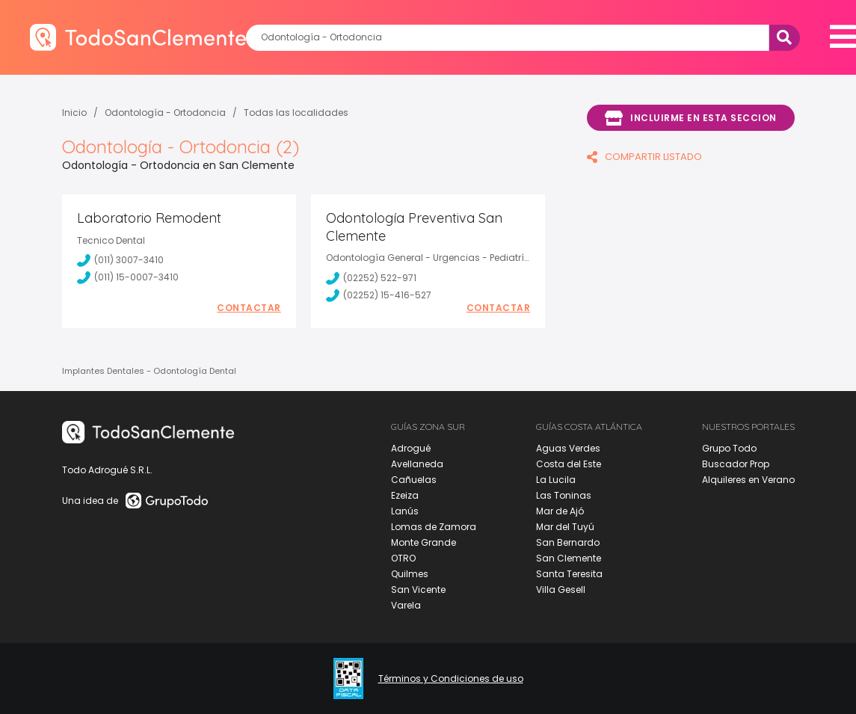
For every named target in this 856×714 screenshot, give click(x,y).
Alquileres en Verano (748, 479)
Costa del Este (568, 464)
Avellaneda (417, 464)
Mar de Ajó (560, 511)
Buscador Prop (735, 464)
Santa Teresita (569, 573)
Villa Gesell (560, 589)
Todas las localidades (296, 112)
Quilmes (409, 573)
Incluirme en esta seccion (691, 118)
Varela (406, 605)
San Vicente (418, 589)
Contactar (249, 308)
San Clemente (568, 558)
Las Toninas (563, 495)
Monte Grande (423, 542)
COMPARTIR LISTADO (644, 157)
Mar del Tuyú (565, 526)
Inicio (74, 112)
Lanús (405, 511)
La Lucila (556, 479)
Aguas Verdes (568, 448)
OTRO (403, 558)
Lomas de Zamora (433, 526)
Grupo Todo (729, 448)
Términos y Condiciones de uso (450, 679)
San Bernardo (568, 542)
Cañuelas (414, 479)
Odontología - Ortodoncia (165, 112)
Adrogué (411, 448)
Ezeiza (405, 495)
